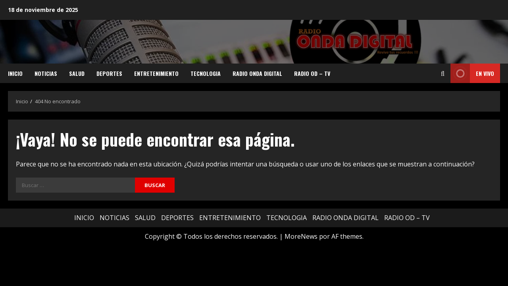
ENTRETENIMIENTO (156, 73)
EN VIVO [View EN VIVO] (472, 73)
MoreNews (301, 236)
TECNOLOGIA (205, 73)
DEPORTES (109, 73)
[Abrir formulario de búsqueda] (442, 73)
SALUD (77, 73)
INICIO (15, 73)
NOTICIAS (46, 73)
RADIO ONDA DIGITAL (257, 73)
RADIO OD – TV (312, 73)
